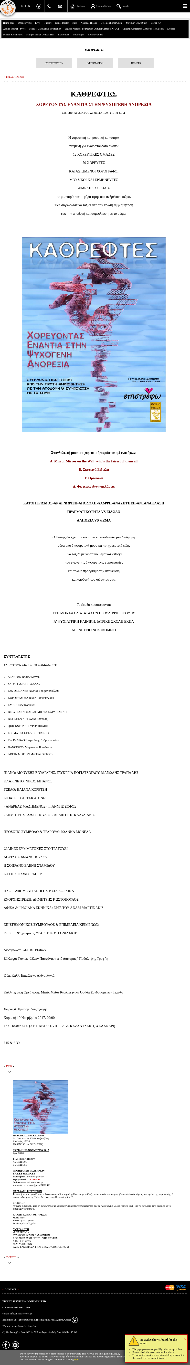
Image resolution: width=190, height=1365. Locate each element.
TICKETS (136, 63)
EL (22, 6)
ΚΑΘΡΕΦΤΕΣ (95, 50)
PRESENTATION (54, 63)
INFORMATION (95, 63)
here (76, 1359)
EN (28, 6)
